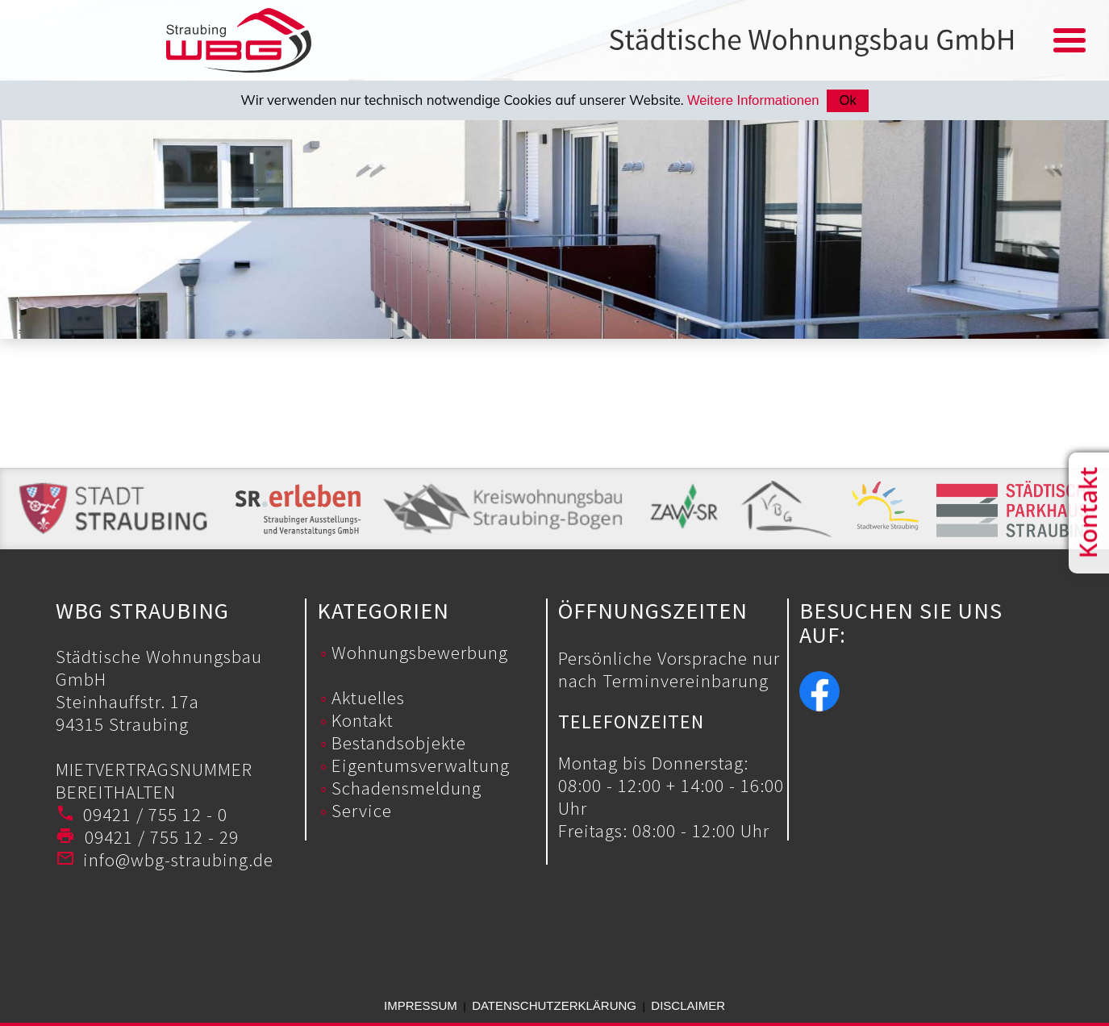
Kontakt (362, 720)
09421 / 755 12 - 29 (157, 837)
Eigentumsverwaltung (420, 765)
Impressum (420, 1005)
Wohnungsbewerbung (419, 652)
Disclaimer (688, 1005)
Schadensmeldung (406, 787)
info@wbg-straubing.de (178, 859)
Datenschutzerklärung (554, 1005)
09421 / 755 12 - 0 (155, 814)
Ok (847, 100)
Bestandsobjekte (398, 742)
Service (361, 810)
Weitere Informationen (753, 100)
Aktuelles (368, 697)
